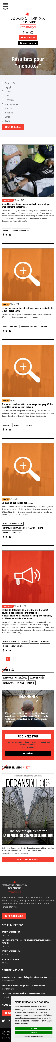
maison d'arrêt (37, 677)
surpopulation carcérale (15, 677)
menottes (14, 326)
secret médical (16, 646)
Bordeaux (6, 425)
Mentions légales (7, 1031)
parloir (30, 682)
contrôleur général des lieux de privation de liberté (23, 528)
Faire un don (28, 37)
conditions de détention (12, 524)
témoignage (8, 682)
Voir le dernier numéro (28, 859)
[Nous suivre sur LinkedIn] (9, 1020)
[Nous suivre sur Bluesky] (3, 1020)
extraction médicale (21, 230)
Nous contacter (28, 43)
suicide (20, 682)
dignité (25, 642)
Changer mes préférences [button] (33, 1036)
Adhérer (28, 753)
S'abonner (11, 1013)
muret (5, 646)
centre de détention (11, 642)
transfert (29, 425)
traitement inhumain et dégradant (34, 326)
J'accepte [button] (33, 1028)
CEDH (5, 326)
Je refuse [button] (33, 1032)
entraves (6, 230)
